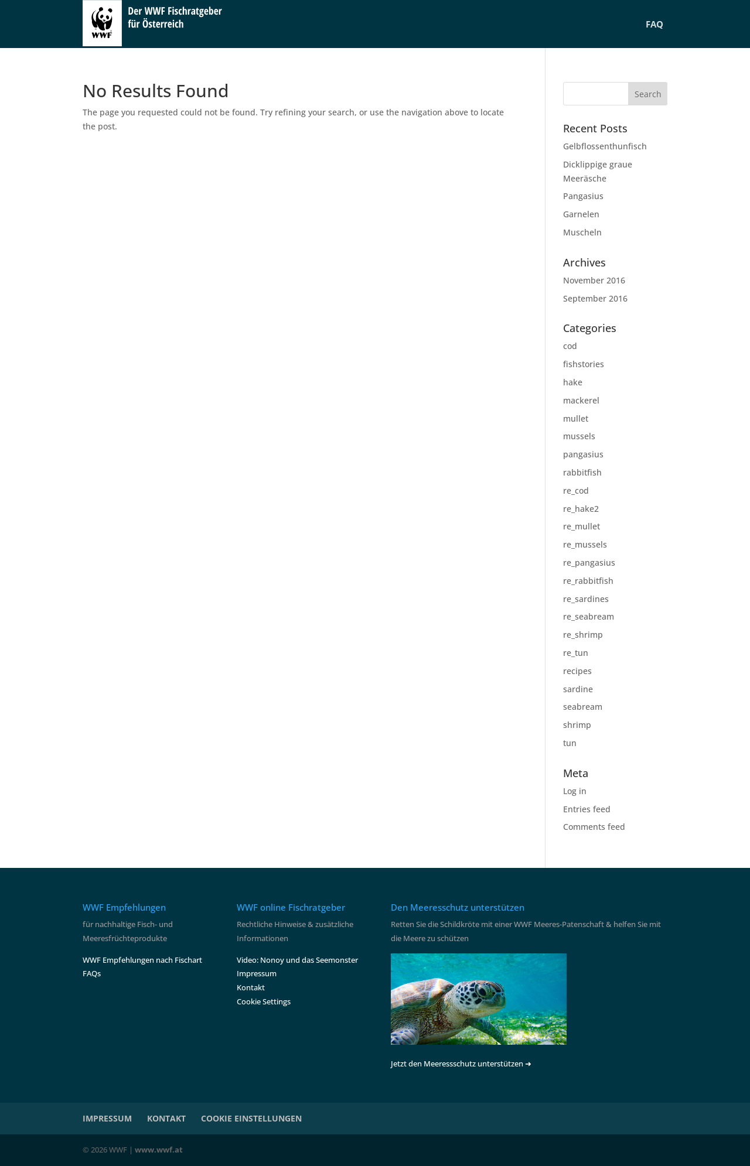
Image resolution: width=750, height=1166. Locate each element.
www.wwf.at (159, 1149)
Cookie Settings (264, 1001)
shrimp (577, 724)
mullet (575, 418)
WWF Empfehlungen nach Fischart (142, 960)
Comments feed (594, 826)
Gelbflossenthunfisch (605, 146)
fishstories (583, 364)
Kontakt (251, 987)
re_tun (575, 652)
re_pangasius (589, 562)
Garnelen (581, 214)
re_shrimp (583, 634)
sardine (578, 689)
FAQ (654, 24)
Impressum (257, 973)
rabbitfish (582, 472)
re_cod (576, 490)
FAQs (92, 973)
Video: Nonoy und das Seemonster (297, 960)
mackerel (581, 400)
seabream (582, 706)
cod (570, 345)
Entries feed (587, 809)
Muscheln (582, 232)
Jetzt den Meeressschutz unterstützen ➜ (461, 1063)
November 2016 (594, 280)
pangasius (583, 454)
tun (570, 742)
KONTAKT (166, 1118)
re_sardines (586, 598)
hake (572, 382)
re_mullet (581, 526)
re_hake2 (581, 508)
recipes (577, 670)
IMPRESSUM (107, 1118)
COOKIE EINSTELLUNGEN (251, 1118)
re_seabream (588, 616)
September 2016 (595, 298)
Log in (575, 790)
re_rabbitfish (588, 580)
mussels (579, 436)
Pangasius (583, 195)
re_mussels (585, 544)
